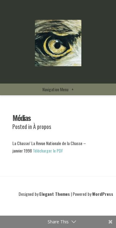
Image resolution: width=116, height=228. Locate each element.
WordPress (102, 194)
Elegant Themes (54, 194)
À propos (42, 127)
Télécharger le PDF (48, 150)
